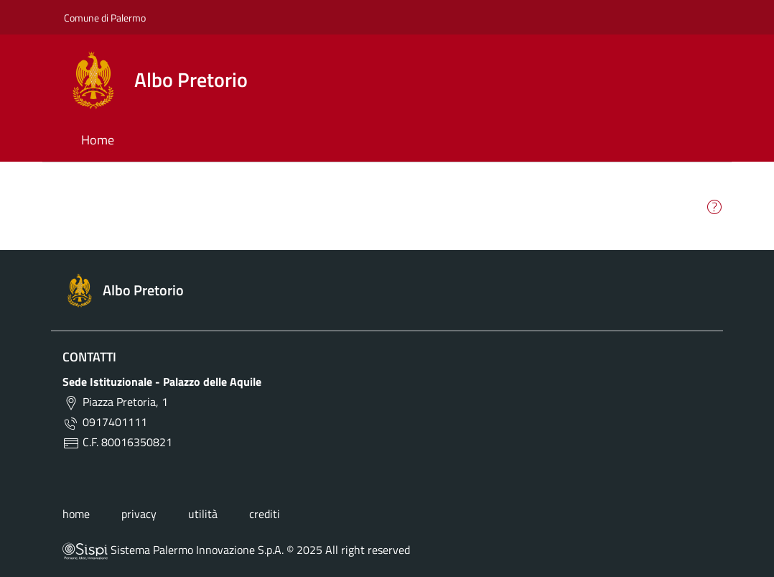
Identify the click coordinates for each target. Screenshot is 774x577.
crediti (264, 513)
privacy (139, 513)
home (76, 513)
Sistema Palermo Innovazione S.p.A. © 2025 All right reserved (236, 549)
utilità (203, 513)
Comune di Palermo (105, 17)
